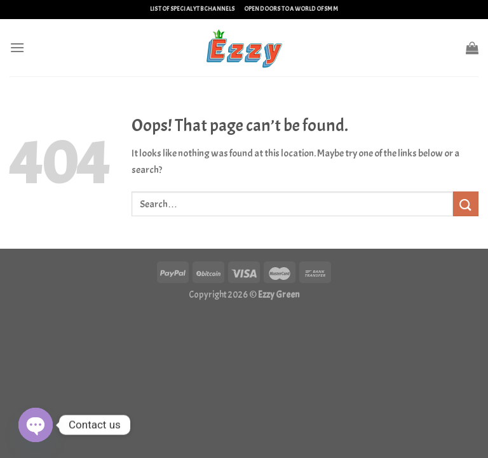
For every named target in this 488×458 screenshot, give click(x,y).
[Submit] (465, 203)
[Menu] (17, 47)
